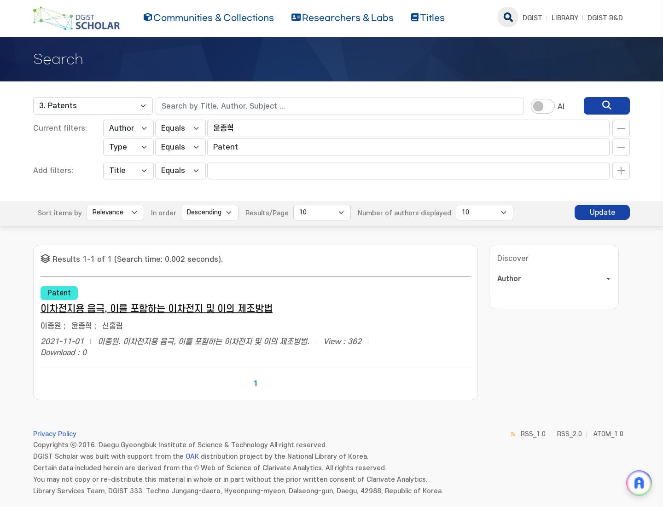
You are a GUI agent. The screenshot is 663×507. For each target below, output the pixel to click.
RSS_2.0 (569, 434)
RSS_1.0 (533, 434)
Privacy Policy (54, 434)
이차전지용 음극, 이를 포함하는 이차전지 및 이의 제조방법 (157, 309)
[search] (607, 106)
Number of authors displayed (404, 213)
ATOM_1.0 (608, 434)
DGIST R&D (605, 18)
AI (561, 107)
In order (163, 213)
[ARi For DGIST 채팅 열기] (639, 483)
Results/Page (267, 213)
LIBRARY (565, 18)
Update (602, 212)
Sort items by (60, 213)
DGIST (532, 18)
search (508, 17)
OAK (192, 457)
